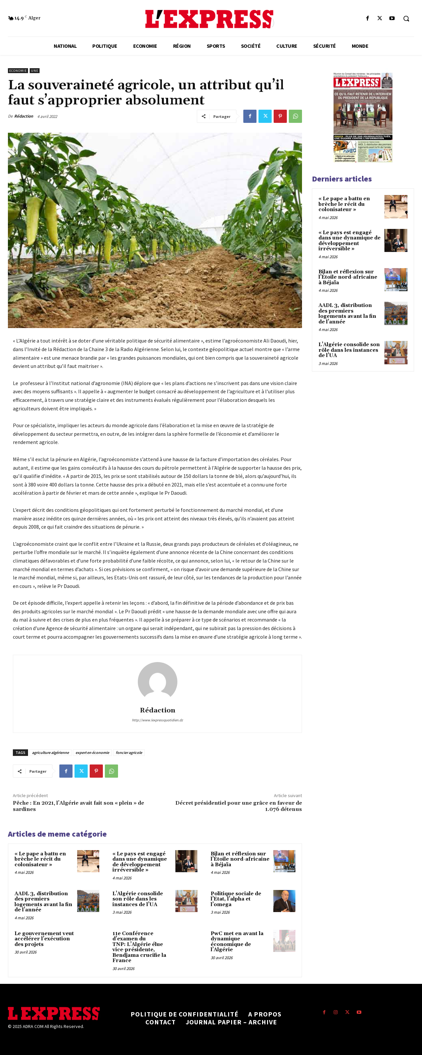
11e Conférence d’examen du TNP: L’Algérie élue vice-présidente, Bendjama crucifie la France (139, 947)
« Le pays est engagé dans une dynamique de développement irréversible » (139, 862)
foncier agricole (129, 752)
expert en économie (92, 752)
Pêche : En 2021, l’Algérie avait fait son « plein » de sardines (78, 806)
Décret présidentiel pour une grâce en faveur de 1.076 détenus (238, 806)
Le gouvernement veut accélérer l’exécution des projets (44, 939)
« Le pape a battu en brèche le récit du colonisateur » (40, 859)
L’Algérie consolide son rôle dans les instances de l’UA (137, 899)
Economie (18, 70)
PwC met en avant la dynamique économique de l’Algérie (237, 941)
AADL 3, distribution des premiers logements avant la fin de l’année (43, 902)
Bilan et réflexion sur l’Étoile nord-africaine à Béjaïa (240, 859)
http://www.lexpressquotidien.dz (157, 720)
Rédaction (23, 116)
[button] (406, 18)
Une (35, 70)
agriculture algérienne (50, 752)
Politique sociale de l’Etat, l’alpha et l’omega (236, 899)
